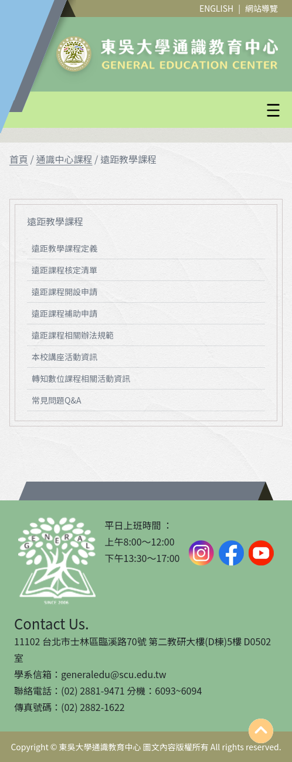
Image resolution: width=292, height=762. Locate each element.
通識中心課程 (64, 159)
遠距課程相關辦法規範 (73, 335)
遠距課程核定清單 (64, 270)
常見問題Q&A (56, 400)
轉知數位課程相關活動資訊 (81, 378)
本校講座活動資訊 (64, 357)
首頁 (18, 159)
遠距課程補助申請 (64, 313)
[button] (174, 110)
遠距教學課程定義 (64, 248)
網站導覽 (261, 8)
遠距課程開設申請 (64, 291)
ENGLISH (216, 8)
